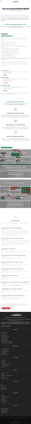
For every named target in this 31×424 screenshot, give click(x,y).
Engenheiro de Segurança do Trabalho (7, 341)
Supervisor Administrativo (5, 354)
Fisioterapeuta (4, 362)
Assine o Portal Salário (4, 388)
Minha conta (2, 385)
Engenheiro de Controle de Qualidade (7, 342)
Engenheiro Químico (5, 337)
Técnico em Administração (5, 351)
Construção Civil (4, 402)
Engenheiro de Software (5, 408)
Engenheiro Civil (4, 333)
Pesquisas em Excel (3, 389)
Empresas (3, 398)
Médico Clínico (4, 366)
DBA (2, 413)
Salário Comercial (4, 400)
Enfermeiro (3, 360)
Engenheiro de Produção (5, 336)
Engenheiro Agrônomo (5, 340)
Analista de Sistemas (5, 412)
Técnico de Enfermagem (5, 365)
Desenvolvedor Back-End (5, 409)
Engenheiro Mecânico (5, 332)
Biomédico (3, 361)
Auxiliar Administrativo (5, 350)
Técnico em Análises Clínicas (6, 364)
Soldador (3, 374)
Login (1, 384)
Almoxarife (3, 376)
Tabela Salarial (4, 399)
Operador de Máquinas (5, 378)
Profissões (3, 395)
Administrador (4, 352)
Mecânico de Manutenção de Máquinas (7, 375)
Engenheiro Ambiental (5, 338)
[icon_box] (15, 72)
